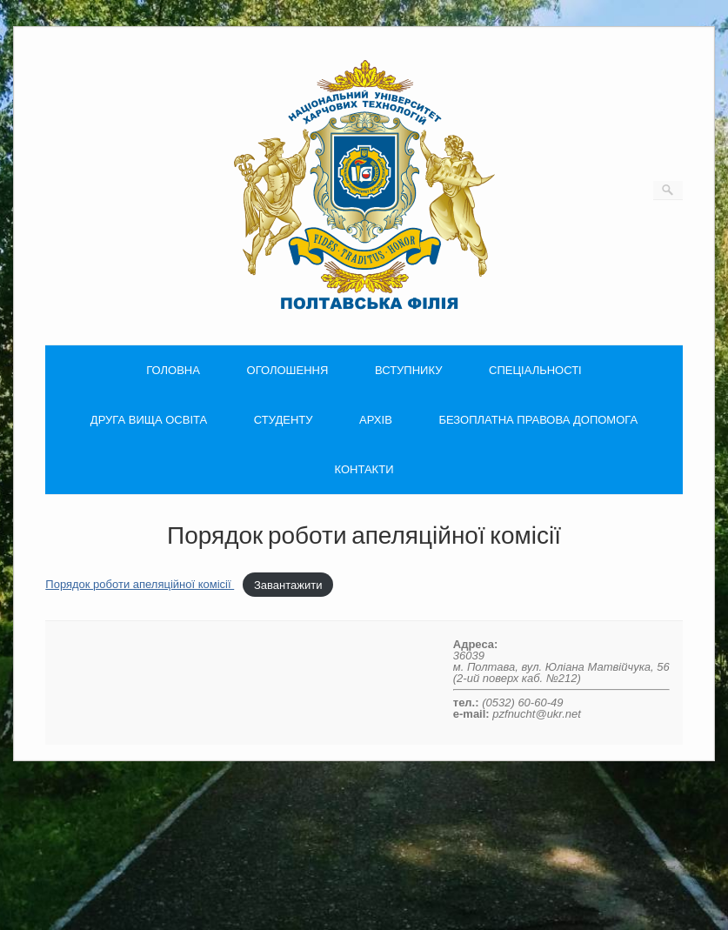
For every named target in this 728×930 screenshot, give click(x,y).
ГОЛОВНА (173, 370)
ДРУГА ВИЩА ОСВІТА (148, 419)
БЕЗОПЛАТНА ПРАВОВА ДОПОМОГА (538, 419)
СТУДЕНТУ (283, 419)
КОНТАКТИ (364, 469)
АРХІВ (375, 419)
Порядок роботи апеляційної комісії (139, 584)
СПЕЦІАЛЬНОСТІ (535, 370)
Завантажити (288, 584)
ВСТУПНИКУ (408, 370)
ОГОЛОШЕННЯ (288, 370)
